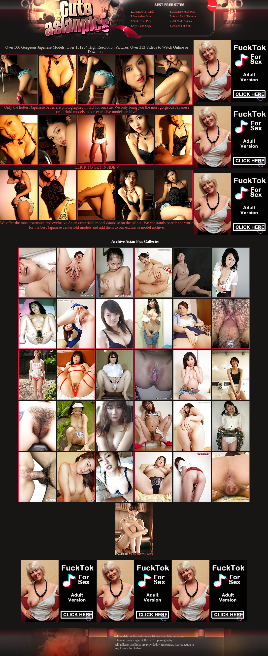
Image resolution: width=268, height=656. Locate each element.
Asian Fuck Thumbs (184, 16)
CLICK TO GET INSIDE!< (97, 167)
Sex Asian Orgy (142, 16)
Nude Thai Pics (142, 21)
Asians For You (181, 26)
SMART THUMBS (143, 554)
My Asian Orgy (142, 26)
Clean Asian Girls (143, 11)
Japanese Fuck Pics (183, 11)
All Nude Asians (182, 21)
